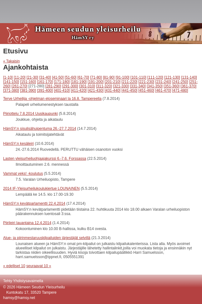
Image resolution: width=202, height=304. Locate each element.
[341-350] (155, 86)
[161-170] (45, 82)
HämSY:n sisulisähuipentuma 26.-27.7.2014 (39, 128)
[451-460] (146, 90)
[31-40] (45, 77)
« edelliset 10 (14, 266)
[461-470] (163, 90)
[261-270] (20, 86)
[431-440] (112, 90)
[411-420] (79, 90)
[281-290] (53, 86)
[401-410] (62, 90)
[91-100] (122, 77)
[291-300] (70, 86)
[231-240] (163, 82)
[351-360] (171, 86)
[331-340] (138, 86)
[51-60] (70, 77)
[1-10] (8, 77)
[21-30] (32, 77)
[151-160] (28, 82)
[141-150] (11, 82)
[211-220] (129, 82)
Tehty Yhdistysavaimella (23, 281)
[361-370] (188, 86)
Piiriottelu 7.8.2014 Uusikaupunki (30, 113)
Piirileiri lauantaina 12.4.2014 (27, 223)
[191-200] (96, 82)
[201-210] (112, 82)
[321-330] (121, 86)
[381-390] (28, 90)
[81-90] (108, 77)
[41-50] (57, 77)
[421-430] (96, 90)
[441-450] (129, 90)
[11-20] (19, 77)
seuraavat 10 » (38, 266)
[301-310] (87, 86)
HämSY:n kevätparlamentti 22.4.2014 (34, 203)
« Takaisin (11, 61)
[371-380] (11, 90)
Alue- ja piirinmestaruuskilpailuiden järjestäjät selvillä (46, 238)
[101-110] (138, 77)
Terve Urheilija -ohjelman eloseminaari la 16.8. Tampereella (52, 98)
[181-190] (79, 82)
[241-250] (180, 82)
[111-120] (155, 77)
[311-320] (104, 86)
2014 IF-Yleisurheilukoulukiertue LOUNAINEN (41, 188)
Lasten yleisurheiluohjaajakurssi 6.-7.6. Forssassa (44, 158)
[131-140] (189, 77)
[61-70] (83, 77)
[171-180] (62, 82)
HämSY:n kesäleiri (18, 143)
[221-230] (146, 82)
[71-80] (96, 77)
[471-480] (180, 90)
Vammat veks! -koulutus (23, 173)
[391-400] (45, 90)
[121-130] (172, 77)
